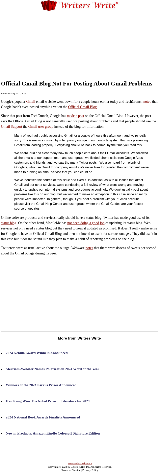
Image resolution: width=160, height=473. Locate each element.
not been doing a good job (85, 223)
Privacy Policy (90, 470)
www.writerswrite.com (80, 463)
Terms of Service (71, 470)
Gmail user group (40, 127)
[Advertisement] (86, 41)
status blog (8, 223)
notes (89, 248)
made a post (75, 116)
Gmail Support (11, 127)
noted (147, 102)
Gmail (30, 102)
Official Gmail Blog (82, 107)
